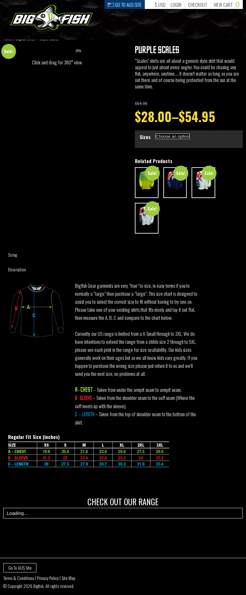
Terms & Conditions (19, 577)
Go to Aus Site (125, 4)
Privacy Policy (48, 577)
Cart (227, 4)
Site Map (68, 577)
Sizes (145, 136)
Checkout (197, 4)
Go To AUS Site (20, 567)
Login (176, 4)
